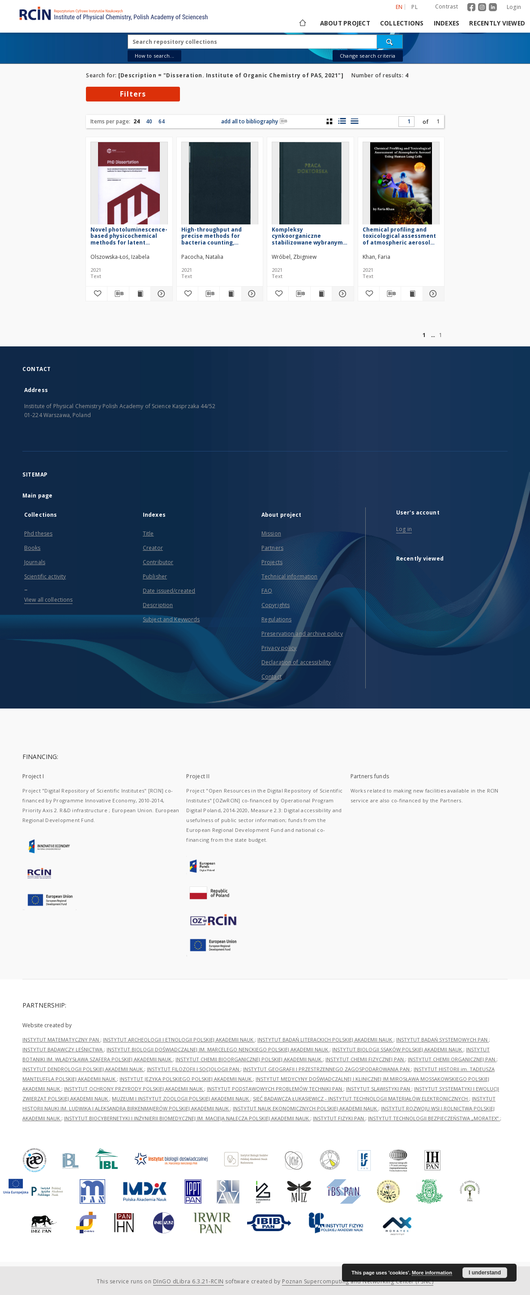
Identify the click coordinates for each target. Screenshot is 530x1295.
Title (148, 533)
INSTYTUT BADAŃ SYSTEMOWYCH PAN (442, 1039)
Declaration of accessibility (296, 662)
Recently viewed (497, 23)
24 (136, 121)
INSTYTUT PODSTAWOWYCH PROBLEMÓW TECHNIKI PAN (275, 1088)
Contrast (446, 6)
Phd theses (38, 533)
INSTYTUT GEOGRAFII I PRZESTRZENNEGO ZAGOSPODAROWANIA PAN (327, 1069)
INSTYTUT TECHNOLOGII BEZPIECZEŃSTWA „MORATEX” (434, 1118)
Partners (272, 548)
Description (158, 605)
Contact (271, 676)
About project (345, 23)
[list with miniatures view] (342, 121)
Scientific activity (45, 576)
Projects (271, 562)
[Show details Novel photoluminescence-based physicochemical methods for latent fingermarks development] (160, 293)
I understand (485, 1273)
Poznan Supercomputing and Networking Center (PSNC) (357, 1281)
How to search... (154, 55)
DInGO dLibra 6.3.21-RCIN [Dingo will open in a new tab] (188, 1281)
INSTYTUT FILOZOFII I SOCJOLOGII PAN (193, 1069)
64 (161, 121)
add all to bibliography (254, 121)
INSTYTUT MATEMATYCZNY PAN (61, 1039)
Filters (133, 94)
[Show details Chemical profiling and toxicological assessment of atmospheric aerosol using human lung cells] (432, 293)
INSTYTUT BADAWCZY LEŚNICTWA (63, 1049)
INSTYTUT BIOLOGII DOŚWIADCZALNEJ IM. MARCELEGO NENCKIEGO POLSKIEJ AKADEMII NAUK (218, 1049)
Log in (404, 529)
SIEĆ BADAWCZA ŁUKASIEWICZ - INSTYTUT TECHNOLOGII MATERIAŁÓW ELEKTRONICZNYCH (361, 1098)
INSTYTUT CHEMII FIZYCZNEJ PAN (365, 1059)
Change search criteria (367, 55)
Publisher (155, 576)
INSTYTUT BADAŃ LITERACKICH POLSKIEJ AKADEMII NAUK (325, 1039)
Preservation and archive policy (302, 633)
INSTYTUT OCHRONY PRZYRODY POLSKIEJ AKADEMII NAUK (134, 1088)
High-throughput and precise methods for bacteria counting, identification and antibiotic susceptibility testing (215, 236)
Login (514, 7)
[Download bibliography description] (117, 293)
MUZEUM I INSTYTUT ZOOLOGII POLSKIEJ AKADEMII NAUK (181, 1098)
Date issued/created (169, 591)
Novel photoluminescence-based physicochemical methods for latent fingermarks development (128, 236)
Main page (37, 495)
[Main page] (302, 23)
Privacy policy (279, 648)
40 (149, 121)
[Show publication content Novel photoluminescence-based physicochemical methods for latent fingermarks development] (139, 293)
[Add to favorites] (96, 293)
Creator (153, 548)
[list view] (354, 121)
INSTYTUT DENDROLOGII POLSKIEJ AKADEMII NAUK (83, 1069)
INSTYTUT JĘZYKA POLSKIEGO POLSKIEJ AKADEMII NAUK (186, 1079)
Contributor (158, 562)
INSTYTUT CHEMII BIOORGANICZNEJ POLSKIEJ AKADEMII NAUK (249, 1059)
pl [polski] (414, 7)
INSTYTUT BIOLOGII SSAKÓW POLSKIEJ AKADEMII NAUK (397, 1049)
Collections (402, 23)
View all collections (48, 599)
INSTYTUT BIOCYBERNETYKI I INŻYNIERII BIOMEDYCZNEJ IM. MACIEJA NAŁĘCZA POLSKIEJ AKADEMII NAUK (187, 1118)
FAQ (266, 591)
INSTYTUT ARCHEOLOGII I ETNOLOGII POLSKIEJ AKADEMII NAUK (179, 1039)
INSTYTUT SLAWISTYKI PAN (378, 1088)
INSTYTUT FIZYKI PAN (339, 1118)
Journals (34, 562)
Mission (271, 533)
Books (32, 548)
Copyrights (275, 605)
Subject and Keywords (171, 619)
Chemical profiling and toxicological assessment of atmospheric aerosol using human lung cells (399, 236)
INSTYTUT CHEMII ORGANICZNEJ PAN (452, 1059)
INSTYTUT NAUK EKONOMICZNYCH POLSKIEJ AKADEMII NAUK (305, 1108)
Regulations (276, 619)
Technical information (289, 576)
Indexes (447, 23)
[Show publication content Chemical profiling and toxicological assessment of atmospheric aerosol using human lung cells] (411, 293)
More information (432, 1272)
